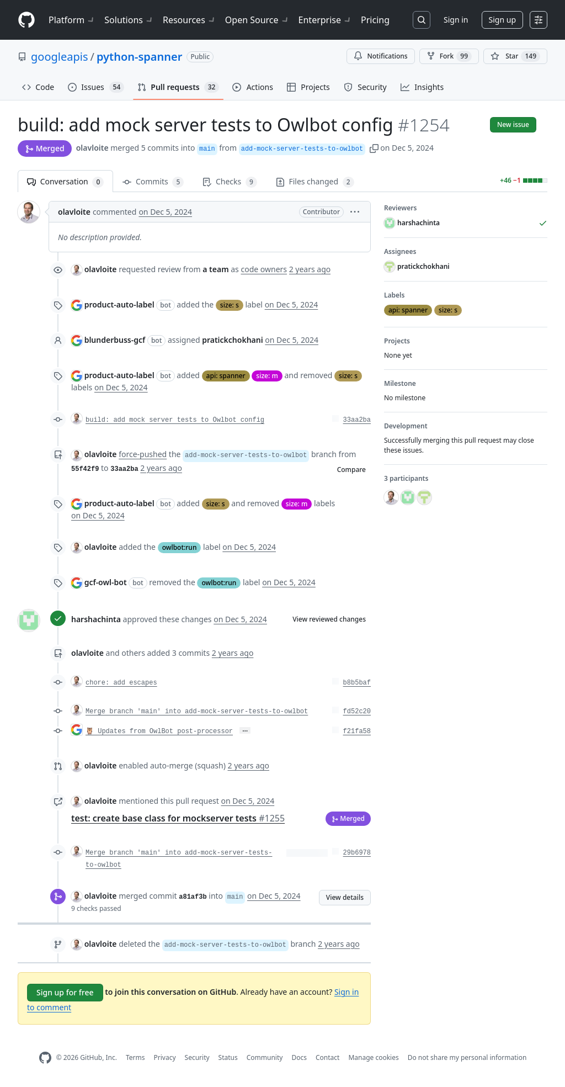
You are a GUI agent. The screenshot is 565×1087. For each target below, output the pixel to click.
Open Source (257, 20)
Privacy (165, 1057)
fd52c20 (357, 711)
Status (228, 1057)
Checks (229, 182)
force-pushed (143, 454)
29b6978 (357, 853)
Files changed (315, 182)
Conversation (65, 182)
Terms (135, 1057)
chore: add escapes (121, 683)
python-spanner (139, 56)
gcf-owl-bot (105, 582)
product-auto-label (119, 304)
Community (265, 1057)
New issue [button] (513, 124)
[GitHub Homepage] (45, 1058)
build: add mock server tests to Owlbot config (175, 420)
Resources (189, 20)
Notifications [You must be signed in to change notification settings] (380, 56)
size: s (229, 305)
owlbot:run (179, 547)
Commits (153, 182)
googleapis (59, 56)
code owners (264, 269)
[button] (374, 147)
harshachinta (96, 619)
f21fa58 (357, 731)
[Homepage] (26, 20)
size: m (267, 375)
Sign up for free (65, 992)
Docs (299, 1057)
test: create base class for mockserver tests (178, 818)
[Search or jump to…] (421, 20)
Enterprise (325, 20)
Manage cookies (373, 1057)
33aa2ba (357, 420)
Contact (327, 1057)
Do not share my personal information (467, 1057)
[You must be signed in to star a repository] (515, 56)
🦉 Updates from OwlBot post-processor (159, 731)
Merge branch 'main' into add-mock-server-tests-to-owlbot (197, 711)
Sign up (502, 19)
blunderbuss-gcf (115, 340)
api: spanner (226, 375)
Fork (449, 56)
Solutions (129, 20)
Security (197, 1057)
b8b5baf (357, 683)
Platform (72, 20)
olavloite (92, 147)
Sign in (456, 19)
